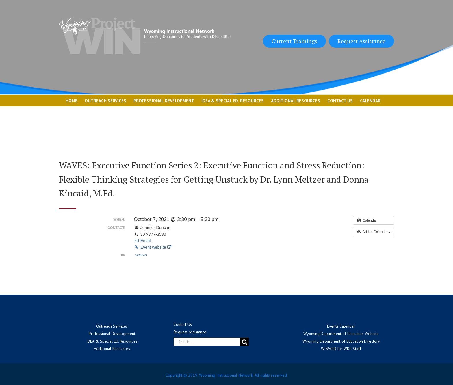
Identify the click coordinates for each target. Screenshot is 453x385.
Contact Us (183, 324)
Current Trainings (294, 41)
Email (142, 240)
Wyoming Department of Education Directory (341, 341)
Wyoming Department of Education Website (341, 333)
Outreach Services (112, 326)
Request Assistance (361, 41)
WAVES (141, 255)
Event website (152, 247)
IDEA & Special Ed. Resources (112, 341)
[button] (373, 232)
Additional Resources (112, 348)
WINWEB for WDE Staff (341, 348)
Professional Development (112, 333)
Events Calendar (341, 326)
